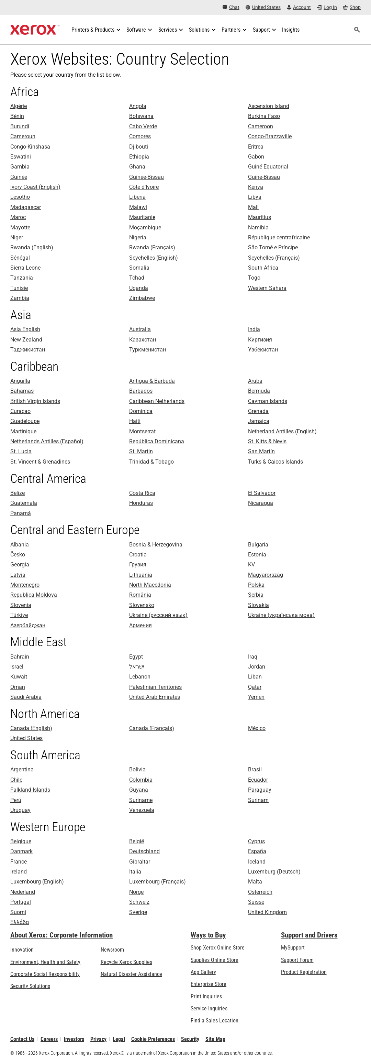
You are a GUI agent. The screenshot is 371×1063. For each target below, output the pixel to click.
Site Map (215, 1039)
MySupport (293, 947)
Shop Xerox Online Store (218, 947)
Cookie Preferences (153, 1039)
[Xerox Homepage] (34, 29)
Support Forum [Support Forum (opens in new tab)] (297, 960)
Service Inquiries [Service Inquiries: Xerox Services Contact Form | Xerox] (209, 1008)
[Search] (356, 29)
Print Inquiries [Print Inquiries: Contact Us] (206, 996)
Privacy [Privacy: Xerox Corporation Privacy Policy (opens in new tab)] (98, 1039)
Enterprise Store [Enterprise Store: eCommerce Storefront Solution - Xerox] (208, 984)
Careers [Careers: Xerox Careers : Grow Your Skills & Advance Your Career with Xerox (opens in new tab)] (49, 1039)
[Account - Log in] (299, 7)
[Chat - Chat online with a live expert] (231, 7)
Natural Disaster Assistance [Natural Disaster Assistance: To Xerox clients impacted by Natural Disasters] (131, 974)
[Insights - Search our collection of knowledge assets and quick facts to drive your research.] (291, 29)
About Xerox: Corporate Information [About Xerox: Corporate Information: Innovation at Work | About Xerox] (61, 935)
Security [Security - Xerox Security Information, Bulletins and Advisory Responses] (190, 1039)
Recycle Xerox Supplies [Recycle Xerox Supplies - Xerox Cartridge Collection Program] (126, 962)
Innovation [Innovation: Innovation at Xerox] (22, 949)
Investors (74, 1039)
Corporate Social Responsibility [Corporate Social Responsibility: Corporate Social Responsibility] (45, 974)
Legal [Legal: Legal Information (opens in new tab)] (119, 1039)
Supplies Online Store (214, 960)
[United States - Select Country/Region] (263, 7)
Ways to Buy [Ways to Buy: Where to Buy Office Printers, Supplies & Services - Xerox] (208, 935)
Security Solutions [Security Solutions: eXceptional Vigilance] (30, 986)
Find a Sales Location (214, 1020)
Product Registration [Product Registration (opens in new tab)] (304, 972)
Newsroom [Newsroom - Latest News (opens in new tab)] (112, 949)
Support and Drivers (309, 935)
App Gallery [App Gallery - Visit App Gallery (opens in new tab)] (203, 972)
